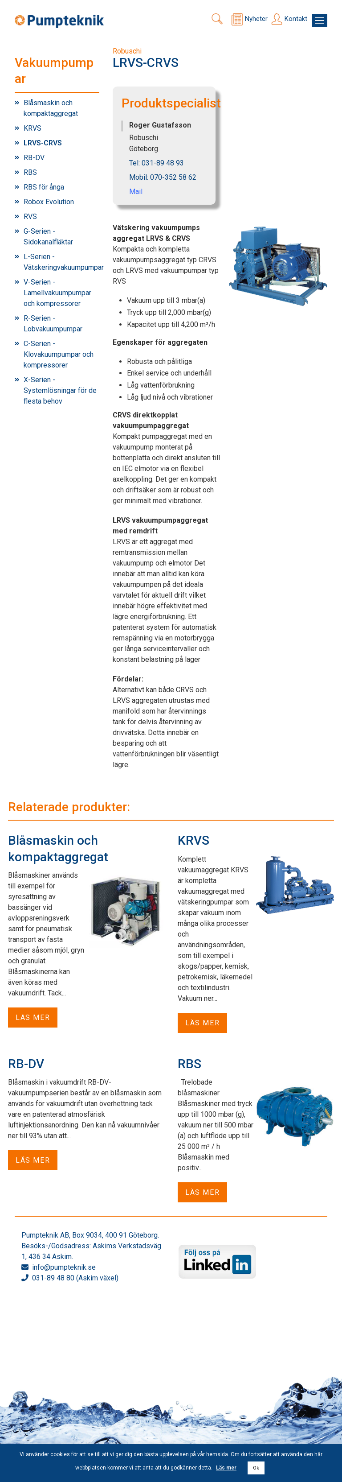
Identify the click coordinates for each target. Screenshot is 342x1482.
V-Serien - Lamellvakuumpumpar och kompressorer (57, 293)
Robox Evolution (49, 202)
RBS (30, 172)
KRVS (32, 128)
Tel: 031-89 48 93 (156, 163)
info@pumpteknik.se (64, 1267)
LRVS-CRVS (43, 143)
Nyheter (256, 19)
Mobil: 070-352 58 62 (162, 177)
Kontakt (296, 19)
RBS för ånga (44, 187)
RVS (30, 216)
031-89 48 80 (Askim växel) (75, 1278)
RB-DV (34, 157)
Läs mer (33, 1017)
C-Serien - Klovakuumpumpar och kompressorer (59, 354)
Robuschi (127, 51)
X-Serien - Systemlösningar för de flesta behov (60, 390)
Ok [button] (256, 1468)
